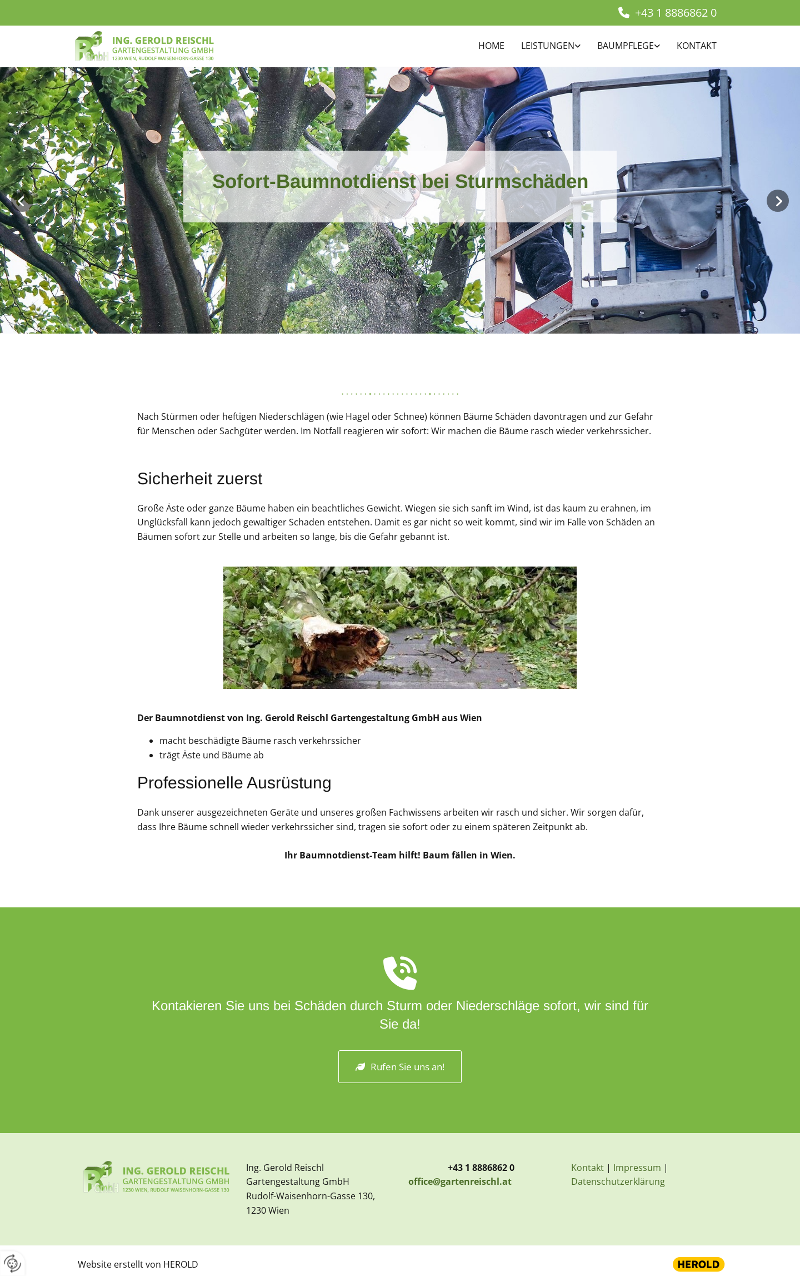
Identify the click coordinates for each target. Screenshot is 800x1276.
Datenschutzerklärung (618, 1181)
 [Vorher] (22, 201)
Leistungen (547, 45)
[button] (400, 1066)
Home (491, 45)
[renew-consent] (12, 1263)
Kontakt (697, 45)
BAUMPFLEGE (625, 45)
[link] (542, 46)
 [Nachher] (778, 201)
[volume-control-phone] (400, 976)
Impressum (637, 1167)
